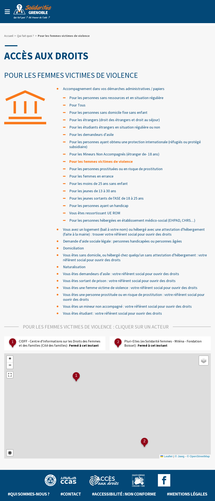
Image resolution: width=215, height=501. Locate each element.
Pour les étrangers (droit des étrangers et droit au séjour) (114, 119)
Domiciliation (73, 248)
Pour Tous (77, 105)
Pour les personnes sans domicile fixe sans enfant (108, 112)
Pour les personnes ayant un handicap (98, 205)
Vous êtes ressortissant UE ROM (94, 213)
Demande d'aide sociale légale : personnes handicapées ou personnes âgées (122, 241)
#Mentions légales (187, 494)
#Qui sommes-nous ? (28, 494)
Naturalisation (74, 266)
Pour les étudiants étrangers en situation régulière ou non (114, 127)
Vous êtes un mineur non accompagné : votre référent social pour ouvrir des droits (127, 306)
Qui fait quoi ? (25, 36)
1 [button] (76, 375)
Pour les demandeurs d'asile (91, 134)
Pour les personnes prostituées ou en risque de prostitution (116, 168)
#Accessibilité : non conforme (124, 494)
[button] (10, 359)
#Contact (70, 494)
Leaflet (166, 456)
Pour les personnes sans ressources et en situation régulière (116, 97)
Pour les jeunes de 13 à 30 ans (92, 190)
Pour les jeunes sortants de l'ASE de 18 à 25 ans (106, 198)
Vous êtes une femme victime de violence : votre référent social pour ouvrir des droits (130, 287)
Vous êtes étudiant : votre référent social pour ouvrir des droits (112, 313)
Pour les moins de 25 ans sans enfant (98, 183)
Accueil (8, 36)
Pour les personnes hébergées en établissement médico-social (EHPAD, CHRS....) (132, 220)
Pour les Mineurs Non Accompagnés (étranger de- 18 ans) (114, 154)
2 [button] (144, 441)
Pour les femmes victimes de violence (101, 161)
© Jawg (179, 456)
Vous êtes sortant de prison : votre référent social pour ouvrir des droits (119, 280)
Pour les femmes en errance (91, 176)
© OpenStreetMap (198, 456)
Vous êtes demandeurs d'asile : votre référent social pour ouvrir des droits (121, 273)
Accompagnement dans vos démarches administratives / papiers (113, 88)
